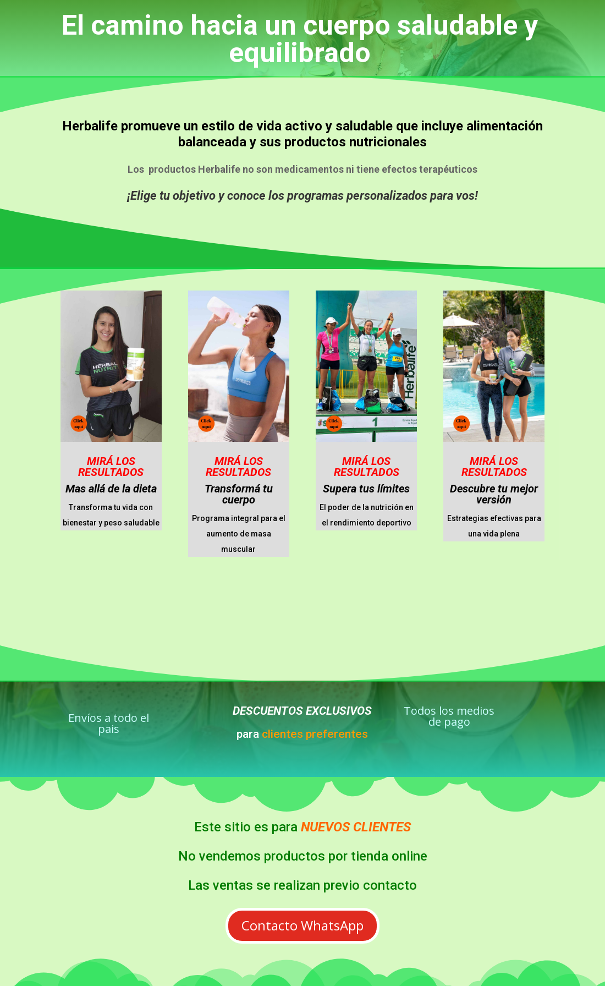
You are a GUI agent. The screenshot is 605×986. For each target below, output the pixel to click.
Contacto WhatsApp (302, 925)
